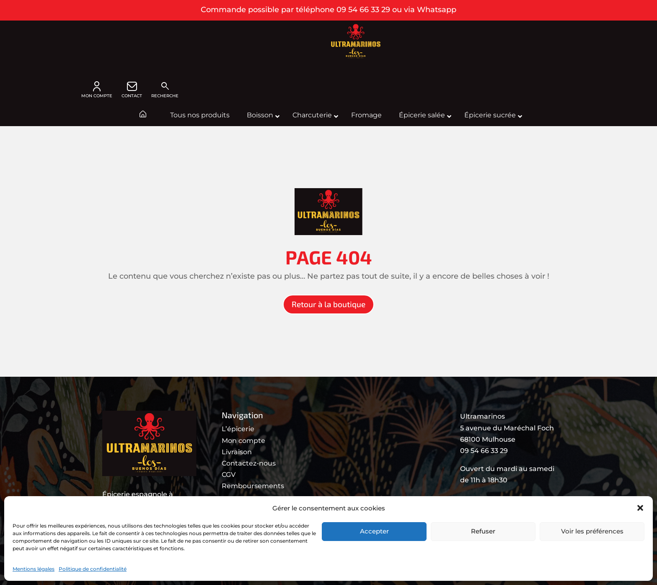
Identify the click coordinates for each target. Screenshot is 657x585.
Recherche (164, 89)
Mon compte (243, 441)
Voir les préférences (592, 531)
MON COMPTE (96, 89)
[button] (640, 508)
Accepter (374, 531)
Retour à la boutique (328, 304)
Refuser (483, 531)
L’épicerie (238, 429)
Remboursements (253, 486)
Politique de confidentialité (93, 569)
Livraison (237, 452)
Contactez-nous (249, 463)
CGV (228, 475)
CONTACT (132, 89)
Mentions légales (33, 569)
